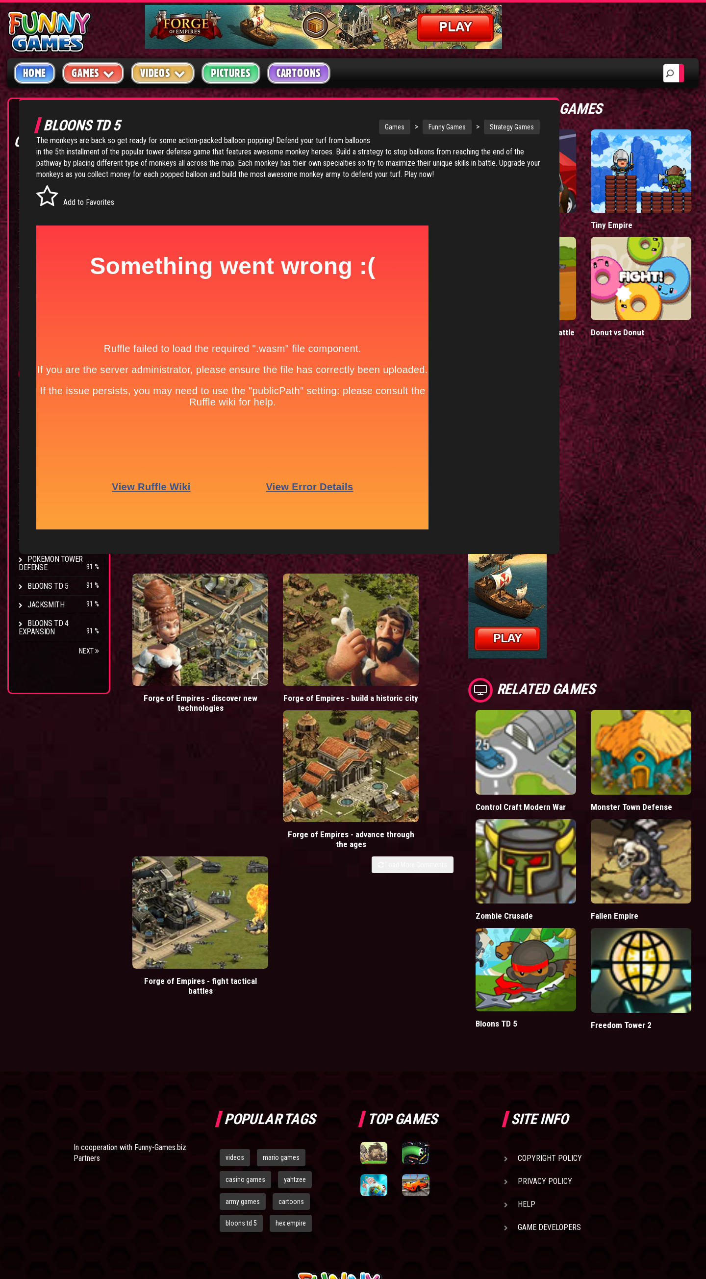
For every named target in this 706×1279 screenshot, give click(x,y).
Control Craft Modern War (596, 724)
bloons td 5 (241, 1083)
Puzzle (39, 192)
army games (243, 1061)
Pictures (231, 73)
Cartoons (299, 73)
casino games (245, 1039)
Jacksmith (45, 604)
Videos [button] (163, 73)
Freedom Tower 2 (655, 880)
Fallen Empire (663, 797)
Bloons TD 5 (48, 586)
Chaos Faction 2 (55, 484)
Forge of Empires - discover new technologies (178, 683)
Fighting (42, 229)
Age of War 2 (49, 540)
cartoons (291, 1061)
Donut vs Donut (655, 272)
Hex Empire (46, 447)
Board (38, 303)
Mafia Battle (594, 200)
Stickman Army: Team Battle (594, 277)
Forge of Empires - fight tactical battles (498, 678)
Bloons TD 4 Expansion (44, 627)
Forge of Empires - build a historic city (285, 678)
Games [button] (93, 73)
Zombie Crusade (588, 802)
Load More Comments (510, 703)
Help (526, 1063)
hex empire (291, 1083)
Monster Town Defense (665, 724)
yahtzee (295, 1039)
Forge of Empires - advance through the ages (391, 683)
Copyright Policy (550, 1017)
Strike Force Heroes (62, 466)
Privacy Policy (545, 1040)
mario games (281, 1017)
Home (34, 73)
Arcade (40, 173)
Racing (39, 247)
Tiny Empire (660, 200)
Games (387, 127)
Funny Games (439, 127)
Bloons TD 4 (48, 410)
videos (235, 1017)
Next (89, 651)
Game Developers (549, 1086)
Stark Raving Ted (57, 503)
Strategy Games (504, 127)
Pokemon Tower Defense (51, 563)
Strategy (43, 285)
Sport (38, 266)
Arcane (40, 522)
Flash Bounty (51, 428)
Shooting (43, 210)
